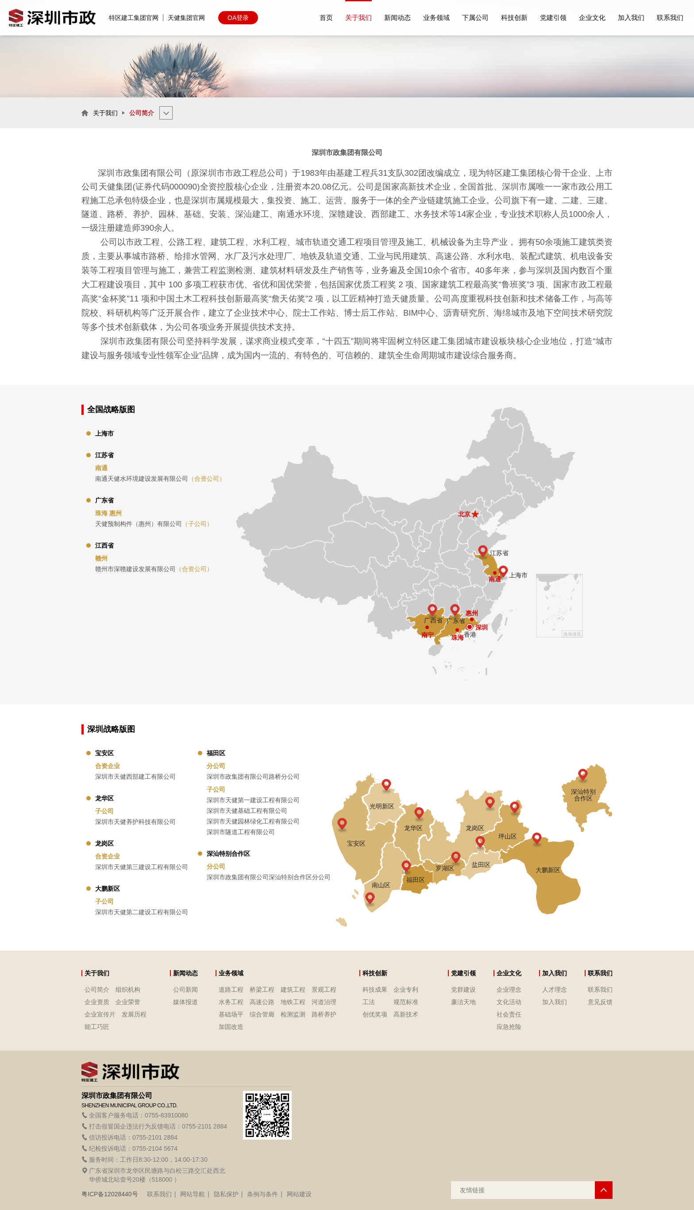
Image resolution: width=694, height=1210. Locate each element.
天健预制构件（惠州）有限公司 (154, 523)
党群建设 (463, 989)
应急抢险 (509, 1026)
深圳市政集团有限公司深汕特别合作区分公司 (269, 877)
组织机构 (128, 989)
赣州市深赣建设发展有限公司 (154, 568)
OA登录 (238, 17)
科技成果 (374, 989)
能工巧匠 (97, 1026)
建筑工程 (293, 989)
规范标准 (405, 1001)
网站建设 (299, 1194)
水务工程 (231, 1001)
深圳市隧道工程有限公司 (241, 831)
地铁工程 (293, 1001)
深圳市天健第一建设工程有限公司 (253, 800)
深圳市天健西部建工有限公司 (135, 776)
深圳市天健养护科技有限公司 (135, 821)
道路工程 (231, 989)
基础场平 (231, 1014)
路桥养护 (324, 1014)
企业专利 (405, 989)
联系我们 (600, 989)
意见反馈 (600, 1001)
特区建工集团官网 (133, 17)
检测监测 (293, 1014)
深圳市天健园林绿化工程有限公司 (253, 821)
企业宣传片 (100, 1014)
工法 (368, 1001)
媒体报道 (185, 1001)
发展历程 (134, 1014)
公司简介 (97, 989)
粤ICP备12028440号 (109, 1194)
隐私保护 (226, 1194)
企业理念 (509, 989)
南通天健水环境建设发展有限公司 (160, 478)
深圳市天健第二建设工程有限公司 (141, 912)
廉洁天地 (463, 1001)
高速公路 (262, 1001)
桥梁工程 (262, 989)
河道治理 (324, 1001)
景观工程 (324, 989)
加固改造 (231, 1026)
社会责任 (509, 1014)
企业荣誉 (128, 1001)
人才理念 (554, 989)
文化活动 (509, 1001)
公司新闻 (185, 989)
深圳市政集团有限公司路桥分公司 (253, 776)
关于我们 (105, 112)
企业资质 (97, 1001)
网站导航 (192, 1194)
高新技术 (405, 1014)
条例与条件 (262, 1194)
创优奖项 (374, 1014)
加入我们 (554, 1001)
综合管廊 (262, 1014)
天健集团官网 (186, 17)
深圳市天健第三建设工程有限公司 (141, 866)
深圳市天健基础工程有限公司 (247, 810)
